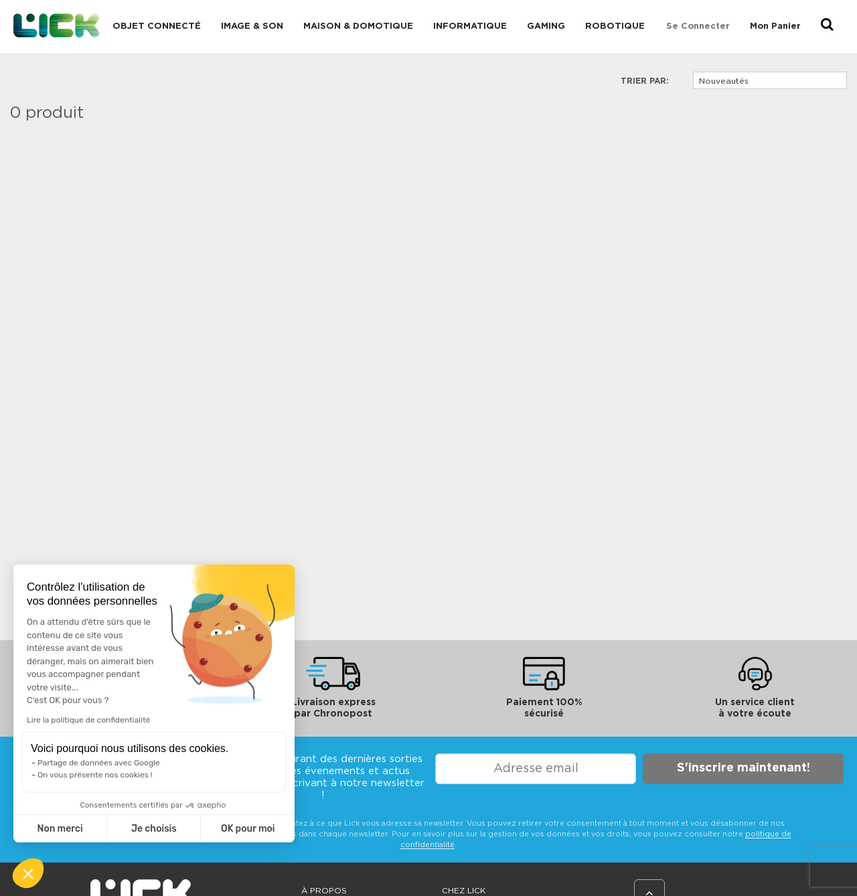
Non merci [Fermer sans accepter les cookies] (59, 828)
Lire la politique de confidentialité (88, 720)
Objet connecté (156, 26)
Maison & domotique (358, 26)
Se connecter (698, 26)
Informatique (470, 26)
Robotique (615, 26)
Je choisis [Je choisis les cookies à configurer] (154, 828)
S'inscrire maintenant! (743, 768)
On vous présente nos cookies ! (95, 774)
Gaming (546, 26)
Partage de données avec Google (98, 762)
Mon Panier (775, 26)
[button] (28, 873)
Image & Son (252, 26)
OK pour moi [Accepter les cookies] (248, 828)
